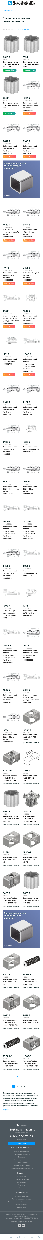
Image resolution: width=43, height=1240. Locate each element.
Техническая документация (21, 1199)
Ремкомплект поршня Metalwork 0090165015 (30, 573)
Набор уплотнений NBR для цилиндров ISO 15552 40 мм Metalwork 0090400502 (30, 655)
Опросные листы (21, 1204)
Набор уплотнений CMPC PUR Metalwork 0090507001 (31, 449)
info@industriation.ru (21, 1129)
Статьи (21, 1188)
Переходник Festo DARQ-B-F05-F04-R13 (10, 981)
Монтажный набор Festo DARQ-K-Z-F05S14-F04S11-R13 (10, 1022)
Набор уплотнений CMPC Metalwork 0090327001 (10, 361)
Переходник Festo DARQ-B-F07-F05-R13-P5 (30, 737)
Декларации (21, 1207)
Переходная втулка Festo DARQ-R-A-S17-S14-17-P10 (11, 64)
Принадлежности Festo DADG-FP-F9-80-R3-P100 (30, 981)
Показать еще (21, 1077)
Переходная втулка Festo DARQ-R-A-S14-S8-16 (31, 64)
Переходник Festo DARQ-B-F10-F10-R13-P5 (30, 859)
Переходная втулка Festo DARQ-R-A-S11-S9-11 (11, 105)
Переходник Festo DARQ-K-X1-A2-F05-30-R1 (30, 778)
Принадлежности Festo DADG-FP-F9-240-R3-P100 (10, 1063)
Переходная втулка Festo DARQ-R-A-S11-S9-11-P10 (31, 900)
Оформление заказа (21, 1151)
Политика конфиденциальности (21, 1168)
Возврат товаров (22, 1163)
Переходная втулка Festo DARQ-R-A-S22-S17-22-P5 (11, 818)
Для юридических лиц (21, 1160)
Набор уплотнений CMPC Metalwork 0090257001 (30, 613)
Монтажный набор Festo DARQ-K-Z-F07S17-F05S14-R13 (30, 1063)
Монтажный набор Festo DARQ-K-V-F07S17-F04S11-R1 (30, 818)
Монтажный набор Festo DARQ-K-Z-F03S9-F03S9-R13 (10, 900)
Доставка (21, 1157)
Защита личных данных (21, 1165)
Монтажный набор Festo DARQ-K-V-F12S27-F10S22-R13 (10, 778)
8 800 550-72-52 (21, 1136)
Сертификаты (21, 1182)
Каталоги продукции (21, 1196)
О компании (21, 1176)
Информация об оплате (21, 1154)
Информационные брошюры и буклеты (21, 1202)
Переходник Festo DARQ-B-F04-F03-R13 (10, 859)
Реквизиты (21, 1185)
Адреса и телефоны (21, 1179)
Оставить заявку (21, 1143)
